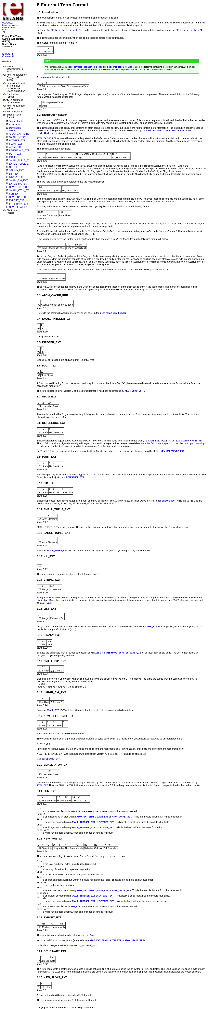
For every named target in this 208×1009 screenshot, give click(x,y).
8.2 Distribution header (52, 114)
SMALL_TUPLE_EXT (20, 160)
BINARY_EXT (16, 177)
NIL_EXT (13, 167)
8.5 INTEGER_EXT (49, 342)
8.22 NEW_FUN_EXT (50, 838)
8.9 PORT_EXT (46, 456)
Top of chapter (16, 121)
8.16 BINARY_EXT (49, 634)
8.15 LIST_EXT (46, 608)
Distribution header (15, 129)
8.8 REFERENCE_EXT (51, 422)
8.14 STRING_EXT (49, 579)
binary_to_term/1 (192, 30)
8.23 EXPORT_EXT (49, 917)
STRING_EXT (16, 170)
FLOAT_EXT (15, 144)
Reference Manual (10, 25)
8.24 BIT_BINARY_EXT (51, 951)
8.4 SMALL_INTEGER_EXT (54, 318)
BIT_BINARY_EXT (18, 203)
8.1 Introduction (47, 12)
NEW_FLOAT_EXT (19, 207)
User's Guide (7, 23)
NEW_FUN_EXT (17, 197)
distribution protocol (51, 133)
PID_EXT (14, 157)
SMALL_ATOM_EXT (19, 190)
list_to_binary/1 (106, 653)
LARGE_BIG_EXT (18, 184)
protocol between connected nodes (162, 130)
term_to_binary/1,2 (67, 30)
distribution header (120, 67)
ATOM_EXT (15, 147)
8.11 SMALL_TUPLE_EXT (53, 509)
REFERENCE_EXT (19, 150)
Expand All (7, 54)
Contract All (8, 56)
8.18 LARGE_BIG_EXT (51, 692)
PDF (4, 29)
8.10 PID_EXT (46, 483)
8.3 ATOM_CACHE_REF (52, 295)
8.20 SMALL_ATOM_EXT (53, 764)
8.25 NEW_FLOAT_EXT (52, 977)
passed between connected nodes (83, 67)
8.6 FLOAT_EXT (47, 365)
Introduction (15, 124)
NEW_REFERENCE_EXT (22, 187)
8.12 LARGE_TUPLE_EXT (53, 532)
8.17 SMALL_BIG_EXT (51, 661)
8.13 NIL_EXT (46, 556)
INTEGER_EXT (17, 140)
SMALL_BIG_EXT (18, 180)
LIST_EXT (14, 174)
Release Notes (8, 27)
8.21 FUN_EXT (46, 791)
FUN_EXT (14, 194)
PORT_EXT (15, 154)
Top (3, 32)
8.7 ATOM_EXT (46, 396)
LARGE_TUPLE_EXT (20, 164)
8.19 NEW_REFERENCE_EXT (56, 715)
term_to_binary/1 (130, 653)
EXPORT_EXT (16, 200)
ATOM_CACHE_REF (20, 134)
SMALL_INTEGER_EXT (21, 137)
